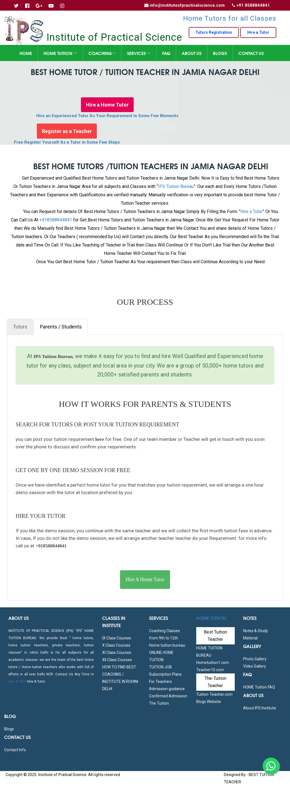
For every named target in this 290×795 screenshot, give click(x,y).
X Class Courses (116, 645)
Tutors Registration (212, 32)
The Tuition (159, 703)
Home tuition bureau (167, 645)
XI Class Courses (116, 652)
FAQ (166, 53)
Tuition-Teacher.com (214, 694)
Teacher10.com (210, 670)
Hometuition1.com (212, 662)
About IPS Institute (259, 708)
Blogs (220, 53)
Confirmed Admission (168, 696)
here (99, 439)
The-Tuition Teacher (215, 682)
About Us (192, 53)
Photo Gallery (255, 659)
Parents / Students (61, 327)
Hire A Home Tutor (145, 579)
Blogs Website (208, 701)
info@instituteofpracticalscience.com (187, 5)
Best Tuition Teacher (215, 635)
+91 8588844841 (253, 5)
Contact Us (251, 53)
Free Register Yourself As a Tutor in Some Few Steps (67, 143)
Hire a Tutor (258, 32)
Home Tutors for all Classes (229, 18)
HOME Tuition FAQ (259, 687)
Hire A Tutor (17, 681)
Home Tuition (60, 53)
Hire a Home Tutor (107, 105)
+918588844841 (55, 220)
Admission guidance (167, 689)
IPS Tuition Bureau (176, 186)
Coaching (102, 53)
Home (26, 53)
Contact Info (15, 750)
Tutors (20, 327)
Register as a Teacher (67, 132)
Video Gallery (254, 666)
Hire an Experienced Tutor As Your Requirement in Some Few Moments (107, 116)
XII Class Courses (117, 660)
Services (139, 53)
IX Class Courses (116, 638)
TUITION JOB (160, 667)
